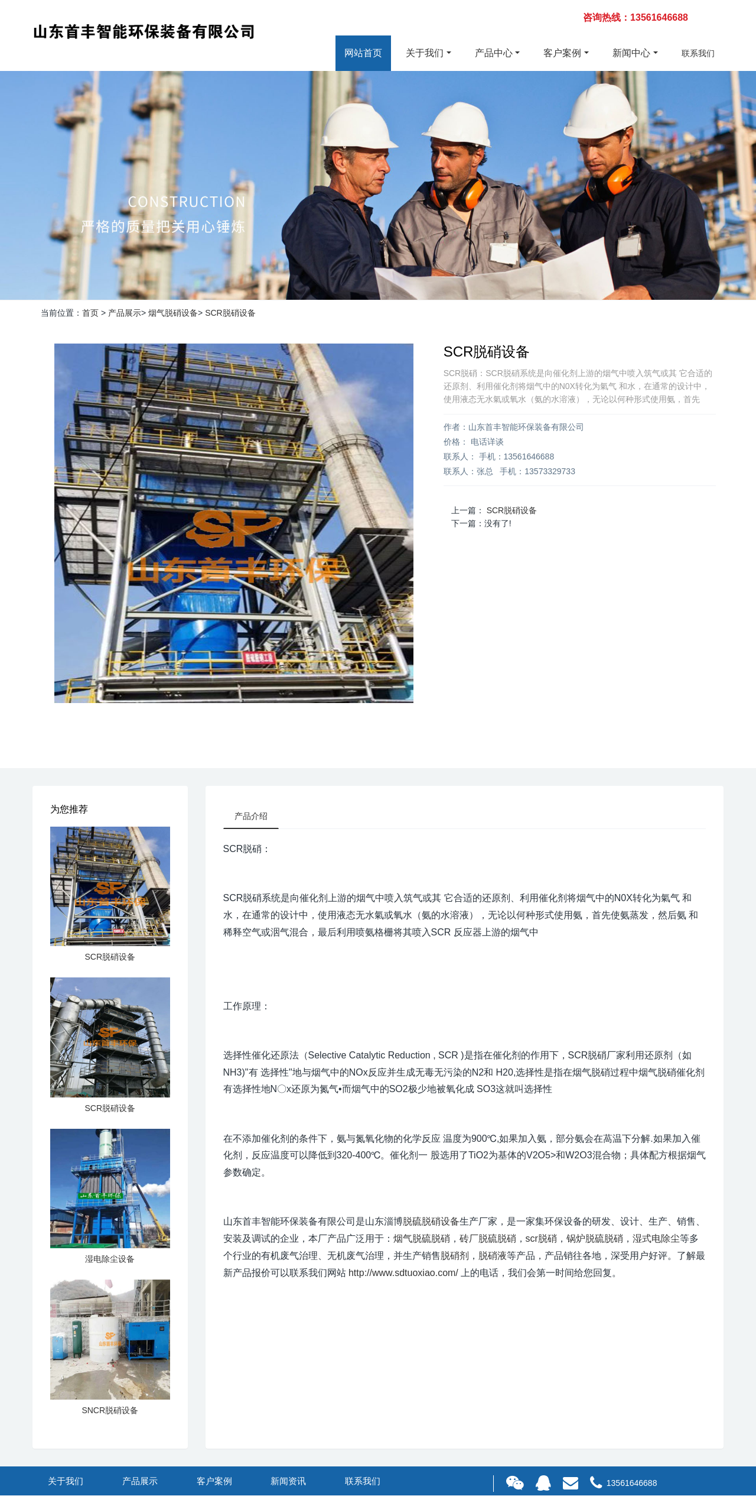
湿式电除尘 (656, 1240)
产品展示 (124, 313)
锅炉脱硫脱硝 (594, 1240)
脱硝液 (492, 1257)
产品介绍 (252, 816)
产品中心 (494, 53)
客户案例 (562, 53)
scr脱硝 (541, 1240)
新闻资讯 (288, 1481)
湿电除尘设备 (110, 1259)
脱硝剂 (455, 1257)
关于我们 (425, 53)
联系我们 (698, 53)
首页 (90, 313)
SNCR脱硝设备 (110, 1410)
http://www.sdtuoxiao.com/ (403, 1273)
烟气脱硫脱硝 (421, 1240)
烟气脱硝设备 (173, 313)
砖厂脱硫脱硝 (488, 1240)
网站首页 (363, 53)
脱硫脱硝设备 (431, 1222)
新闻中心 (631, 53)
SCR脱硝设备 (230, 313)
